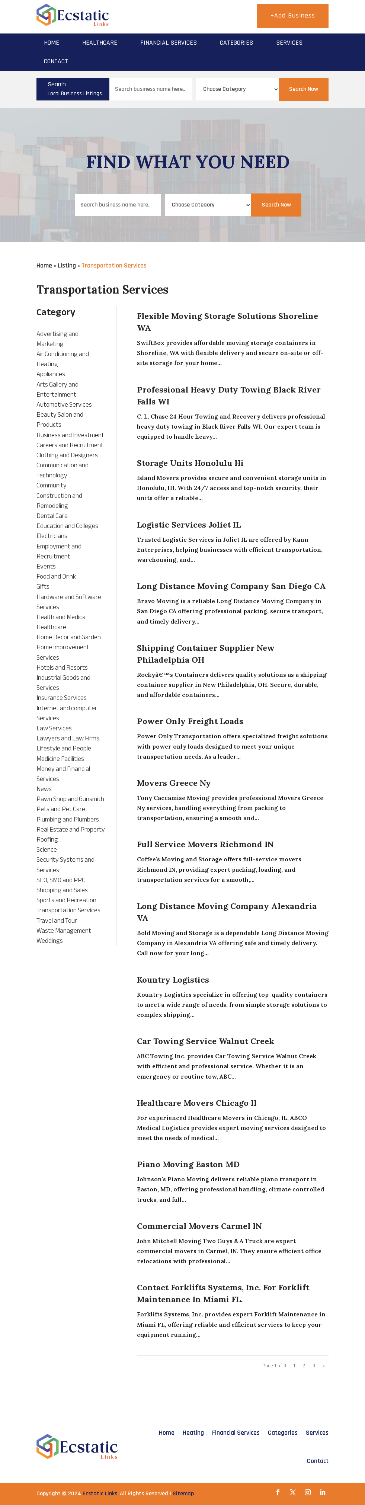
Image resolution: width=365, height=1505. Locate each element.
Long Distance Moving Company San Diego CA (231, 586)
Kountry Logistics (173, 979)
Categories (236, 42)
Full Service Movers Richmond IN (205, 844)
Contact (56, 61)
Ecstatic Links (100, 1494)
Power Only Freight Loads (190, 721)
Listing (67, 265)
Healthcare (99, 42)
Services (289, 42)
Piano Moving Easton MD (188, 1164)
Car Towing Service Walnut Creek (205, 1041)
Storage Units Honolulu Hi (190, 463)
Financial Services (168, 42)
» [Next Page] (324, 1365)
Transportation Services (114, 265)
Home (51, 42)
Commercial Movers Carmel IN (199, 1226)
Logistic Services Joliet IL (189, 524)
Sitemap (183, 1494)
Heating (193, 1432)
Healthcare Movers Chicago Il (197, 1103)
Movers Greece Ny (174, 783)
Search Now (303, 89)
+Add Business (292, 15)
